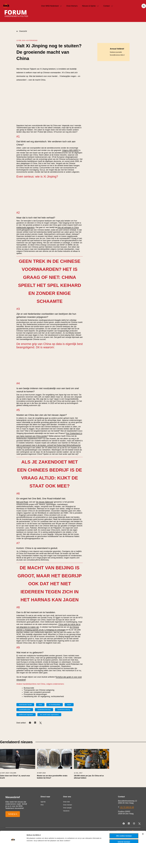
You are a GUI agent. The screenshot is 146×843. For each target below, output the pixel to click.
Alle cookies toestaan (124, 824)
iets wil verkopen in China (68, 227)
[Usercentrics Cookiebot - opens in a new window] (13, 839)
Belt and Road (22, 502)
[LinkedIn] (35, 723)
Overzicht (21, 31)
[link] (17, 765)
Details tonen (109, 839)
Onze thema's (72, 6)
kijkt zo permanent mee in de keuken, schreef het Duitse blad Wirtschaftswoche (48, 445)
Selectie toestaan (124, 830)
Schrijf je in (12, 814)
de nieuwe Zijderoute (44, 502)
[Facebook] (30, 723)
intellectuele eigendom (25, 227)
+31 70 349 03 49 (127, 807)
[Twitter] (40, 723)
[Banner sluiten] (143, 822)
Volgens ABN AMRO (70, 150)
